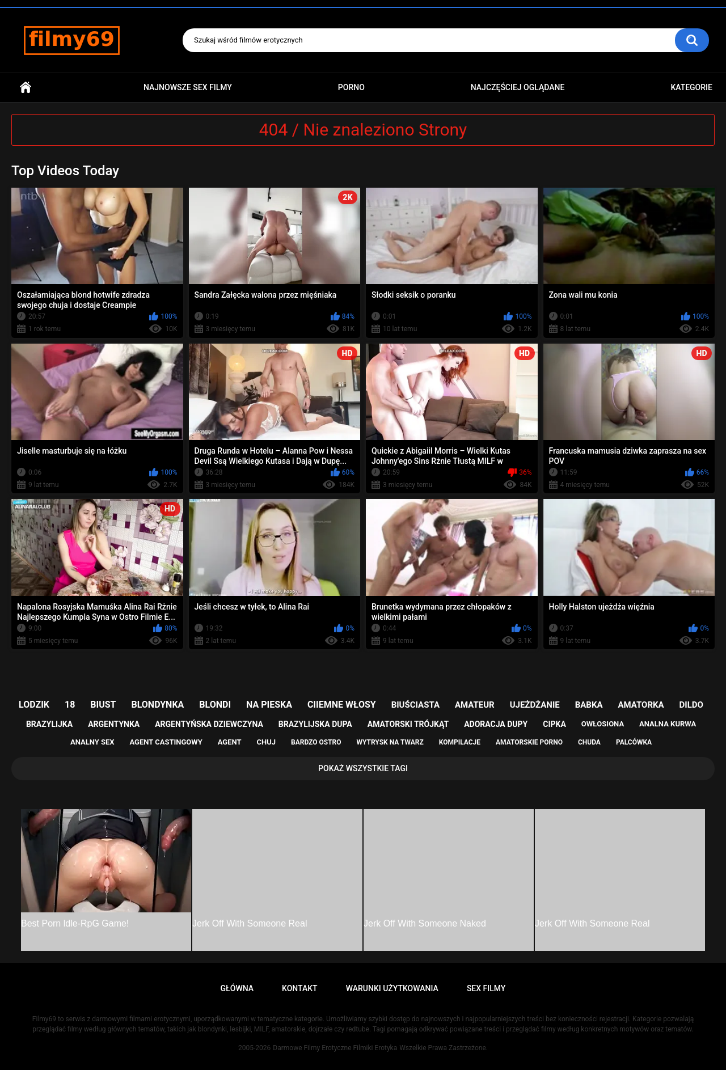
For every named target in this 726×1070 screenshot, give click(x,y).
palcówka (634, 742)
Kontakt (300, 988)
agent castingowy (165, 742)
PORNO (351, 87)
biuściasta (415, 705)
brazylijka (49, 724)
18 (70, 704)
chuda (589, 742)
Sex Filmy (486, 988)
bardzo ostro (316, 742)
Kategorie (691, 87)
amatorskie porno (529, 742)
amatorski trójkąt (408, 724)
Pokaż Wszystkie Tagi (363, 768)
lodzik (34, 704)
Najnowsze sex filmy (187, 87)
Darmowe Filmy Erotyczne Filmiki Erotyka (335, 1048)
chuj (266, 742)
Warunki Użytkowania (392, 988)
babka (589, 705)
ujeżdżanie (535, 705)
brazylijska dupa (315, 724)
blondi (215, 704)
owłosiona (602, 724)
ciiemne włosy (341, 704)
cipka (554, 724)
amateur (475, 705)
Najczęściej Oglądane (518, 87)
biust (103, 704)
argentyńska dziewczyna (209, 724)
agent (230, 742)
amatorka (641, 705)
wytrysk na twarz (389, 742)
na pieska (269, 704)
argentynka (114, 724)
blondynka (157, 704)
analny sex (92, 742)
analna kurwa (667, 724)
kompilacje (459, 742)
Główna (25, 87)
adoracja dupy (495, 724)
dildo (691, 705)
